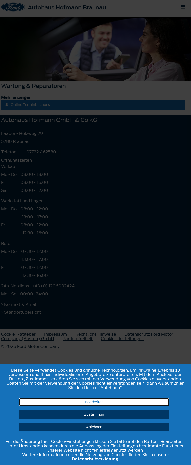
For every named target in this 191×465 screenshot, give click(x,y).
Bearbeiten (94, 402)
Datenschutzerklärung (95, 459)
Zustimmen (94, 414)
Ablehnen (94, 427)
